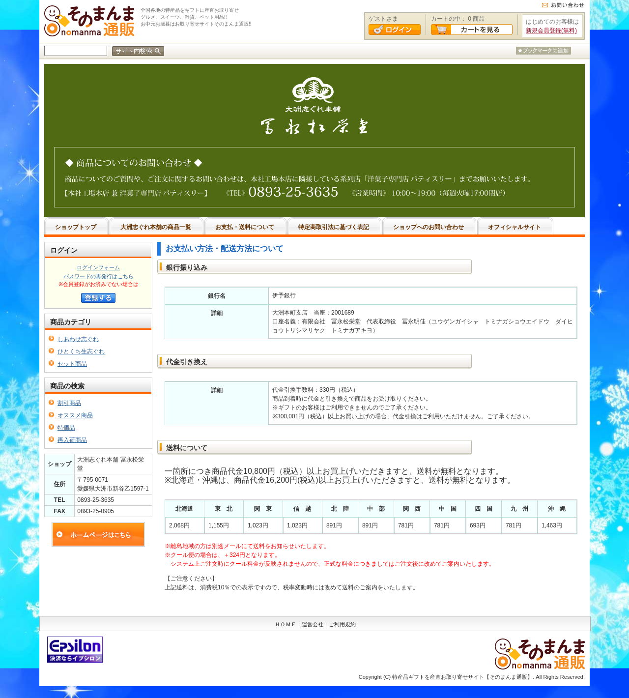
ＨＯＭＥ (285, 624)
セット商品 (72, 363)
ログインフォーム (98, 267)
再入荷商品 (72, 439)
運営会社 (312, 624)
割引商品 (69, 403)
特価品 (66, 427)
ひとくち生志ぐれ (81, 351)
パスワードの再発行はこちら (98, 276)
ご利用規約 (342, 624)
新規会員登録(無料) (551, 30)
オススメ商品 (75, 415)
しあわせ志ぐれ (78, 339)
